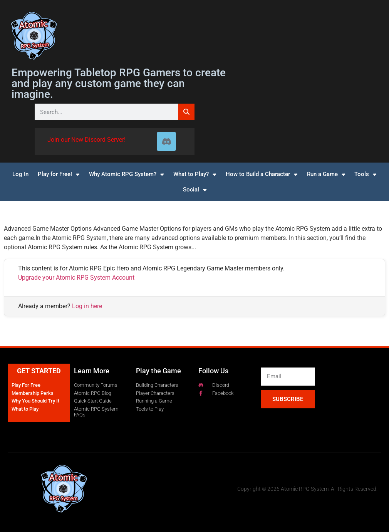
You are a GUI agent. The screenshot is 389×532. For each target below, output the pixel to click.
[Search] (186, 112)
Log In (20, 174)
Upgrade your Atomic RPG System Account (76, 277)
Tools (365, 174)
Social (194, 189)
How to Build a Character (261, 174)
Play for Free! (58, 174)
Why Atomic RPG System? (126, 174)
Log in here (87, 306)
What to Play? (194, 174)
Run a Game (326, 174)
